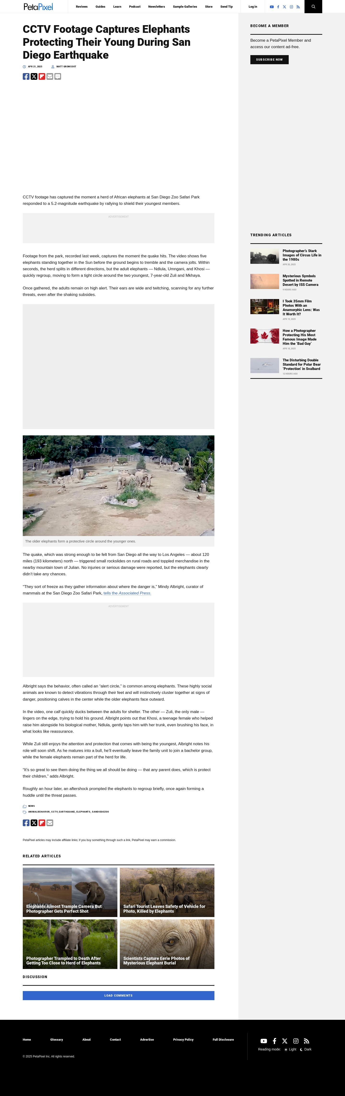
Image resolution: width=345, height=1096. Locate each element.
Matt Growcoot (66, 66)
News (31, 806)
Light (290, 1049)
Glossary (56, 1039)
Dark (305, 1049)
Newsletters (156, 6)
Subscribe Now (269, 59)
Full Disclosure (223, 1039)
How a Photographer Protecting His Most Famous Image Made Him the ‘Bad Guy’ (299, 337)
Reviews (82, 6)
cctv (54, 812)
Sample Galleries (185, 6)
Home (27, 1039)
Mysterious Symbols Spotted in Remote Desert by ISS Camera (300, 280)
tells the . (127, 593)
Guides (100, 6)
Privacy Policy (183, 1039)
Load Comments (118, 995)
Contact (115, 1039)
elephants (83, 812)
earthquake (67, 812)
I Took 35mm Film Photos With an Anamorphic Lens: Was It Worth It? (301, 307)
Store (209, 6)
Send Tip (226, 6)
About (86, 1039)
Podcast (134, 6)
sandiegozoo (100, 812)
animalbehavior (39, 812)
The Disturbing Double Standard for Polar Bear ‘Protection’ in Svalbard (302, 364)
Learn (117, 6)
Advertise (147, 1039)
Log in (253, 6)
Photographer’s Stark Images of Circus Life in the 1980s (302, 255)
